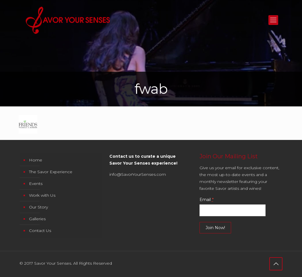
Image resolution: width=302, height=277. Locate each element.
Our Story (38, 207)
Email (207, 199)
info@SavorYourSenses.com (137, 174)
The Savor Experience (50, 171)
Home (35, 160)
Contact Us (40, 230)
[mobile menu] (273, 20)
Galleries (37, 218)
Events (35, 183)
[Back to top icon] (275, 263)
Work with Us (42, 195)
